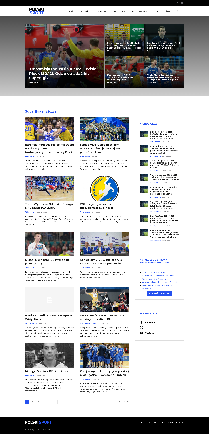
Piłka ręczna (34, 82)
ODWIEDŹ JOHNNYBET (159, 293)
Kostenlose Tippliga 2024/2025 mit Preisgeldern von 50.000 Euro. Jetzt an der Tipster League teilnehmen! (164, 233)
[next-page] (55, 402)
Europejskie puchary (89, 323)
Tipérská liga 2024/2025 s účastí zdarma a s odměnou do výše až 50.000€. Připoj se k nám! (164, 164)
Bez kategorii (31, 323)
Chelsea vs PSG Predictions (155, 279)
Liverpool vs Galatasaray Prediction (158, 276)
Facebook (150, 322)
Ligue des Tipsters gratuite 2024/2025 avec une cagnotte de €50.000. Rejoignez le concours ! (163, 190)
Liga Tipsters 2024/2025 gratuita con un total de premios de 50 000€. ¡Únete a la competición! (164, 219)
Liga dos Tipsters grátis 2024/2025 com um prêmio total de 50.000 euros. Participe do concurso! (163, 135)
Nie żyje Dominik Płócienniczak (46, 371)
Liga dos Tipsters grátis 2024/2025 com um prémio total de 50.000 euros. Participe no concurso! (163, 205)
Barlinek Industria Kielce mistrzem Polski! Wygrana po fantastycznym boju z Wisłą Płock (49, 148)
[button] (177, 11)
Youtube (149, 333)
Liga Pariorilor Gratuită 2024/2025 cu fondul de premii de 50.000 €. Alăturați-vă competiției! (164, 149)
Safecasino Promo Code (153, 273)
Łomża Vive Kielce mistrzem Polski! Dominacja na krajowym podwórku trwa (101, 148)
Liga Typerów (155, 156)
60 (49, 402)
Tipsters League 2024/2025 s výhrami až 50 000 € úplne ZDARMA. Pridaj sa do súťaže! (164, 177)
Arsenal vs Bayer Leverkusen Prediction (160, 282)
